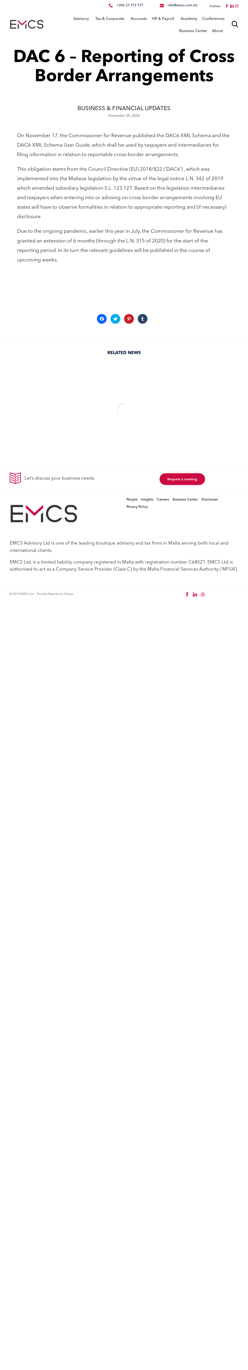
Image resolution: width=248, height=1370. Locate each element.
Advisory (81, 18)
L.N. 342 (195, 178)
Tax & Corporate (109, 18)
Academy (188, 18)
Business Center (193, 30)
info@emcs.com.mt (182, 5)
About (217, 30)
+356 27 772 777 (130, 5)
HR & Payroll (163, 18)
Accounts (139, 18)
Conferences (213, 18)
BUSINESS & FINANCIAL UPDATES (124, 108)
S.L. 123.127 (118, 188)
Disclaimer (209, 499)
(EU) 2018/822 (145, 169)
